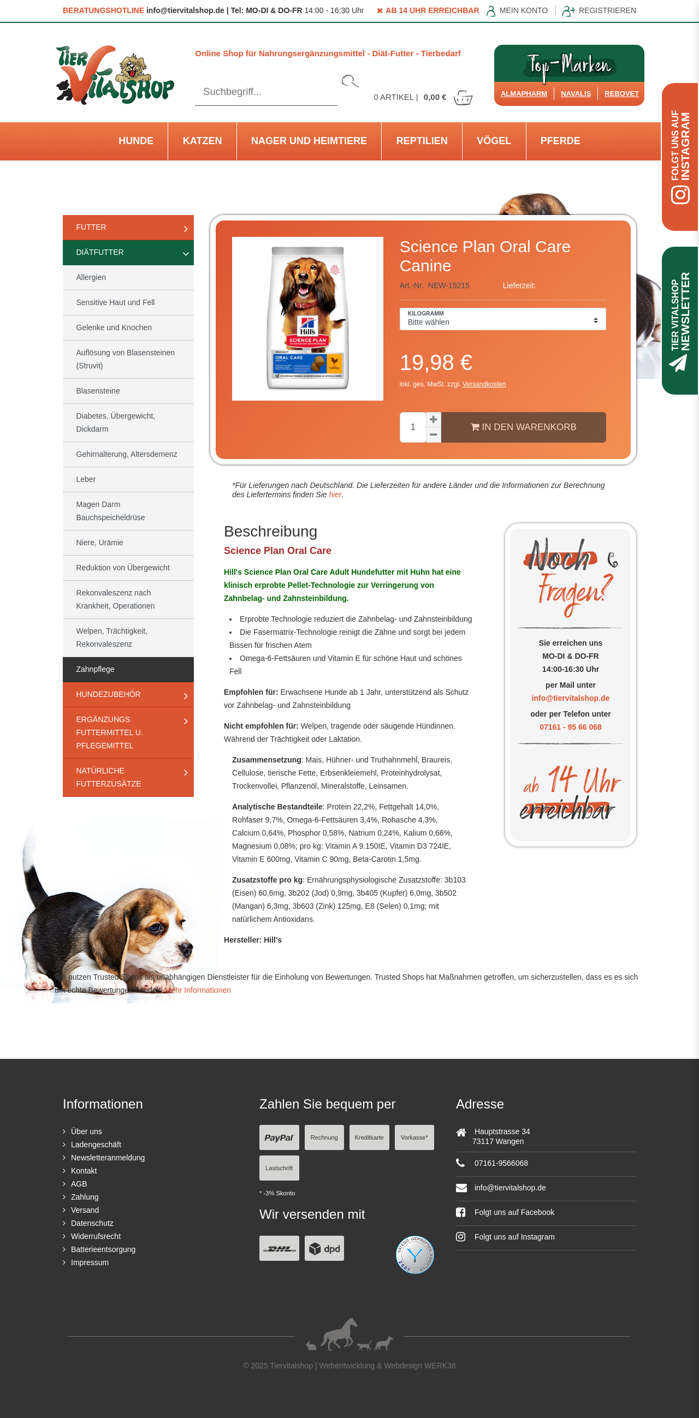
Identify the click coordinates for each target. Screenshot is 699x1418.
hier (334, 494)
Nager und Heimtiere (309, 140)
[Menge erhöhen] (433, 419)
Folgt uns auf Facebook (505, 1212)
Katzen (202, 140)
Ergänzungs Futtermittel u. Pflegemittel (109, 732)
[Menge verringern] (433, 435)
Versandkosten (484, 384)
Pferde (560, 140)
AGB (79, 1183)
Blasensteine (98, 390)
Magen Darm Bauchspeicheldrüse (110, 511)
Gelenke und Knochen (114, 327)
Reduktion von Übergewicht (123, 567)
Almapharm (524, 94)
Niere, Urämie (99, 542)
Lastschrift (279, 1168)
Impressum (90, 1262)
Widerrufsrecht (96, 1236)
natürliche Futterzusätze (108, 777)
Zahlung (85, 1197)
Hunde (136, 140)
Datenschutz (92, 1223)
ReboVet (622, 94)
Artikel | (424, 97)
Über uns (86, 1131)
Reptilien (422, 140)
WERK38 (440, 1365)
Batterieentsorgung (103, 1249)
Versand (85, 1210)
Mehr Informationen (198, 990)
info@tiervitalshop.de (571, 698)
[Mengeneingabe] (413, 427)
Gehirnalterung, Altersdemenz (126, 454)
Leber (86, 479)
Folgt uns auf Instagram (505, 1236)
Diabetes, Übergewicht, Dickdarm (116, 422)
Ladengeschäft (96, 1144)
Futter (91, 227)
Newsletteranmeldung (108, 1157)
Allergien (91, 277)
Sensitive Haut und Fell (115, 302)
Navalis (576, 94)
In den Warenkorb (524, 427)
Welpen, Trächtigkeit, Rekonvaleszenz (111, 637)
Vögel (494, 140)
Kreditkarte (369, 1137)
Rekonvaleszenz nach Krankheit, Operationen (115, 599)
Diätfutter (100, 252)
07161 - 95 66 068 (571, 727)
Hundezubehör (108, 694)
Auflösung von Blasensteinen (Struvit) (125, 359)
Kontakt (84, 1170)
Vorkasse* (414, 1137)
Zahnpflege (95, 669)
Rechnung (324, 1137)
